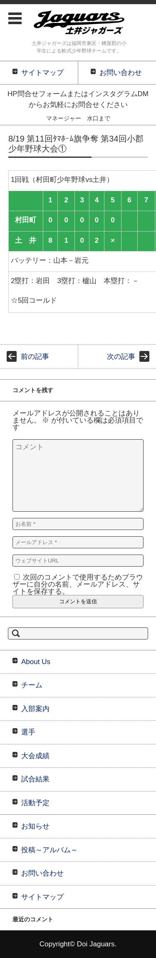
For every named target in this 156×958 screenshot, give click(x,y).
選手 (28, 732)
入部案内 (35, 709)
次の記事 (121, 357)
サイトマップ (42, 897)
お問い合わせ (42, 873)
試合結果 (35, 779)
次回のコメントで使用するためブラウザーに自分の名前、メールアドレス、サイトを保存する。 (77, 584)
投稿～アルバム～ (49, 850)
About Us (35, 662)
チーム (31, 685)
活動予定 (35, 803)
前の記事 (35, 357)
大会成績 (35, 756)
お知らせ (35, 826)
